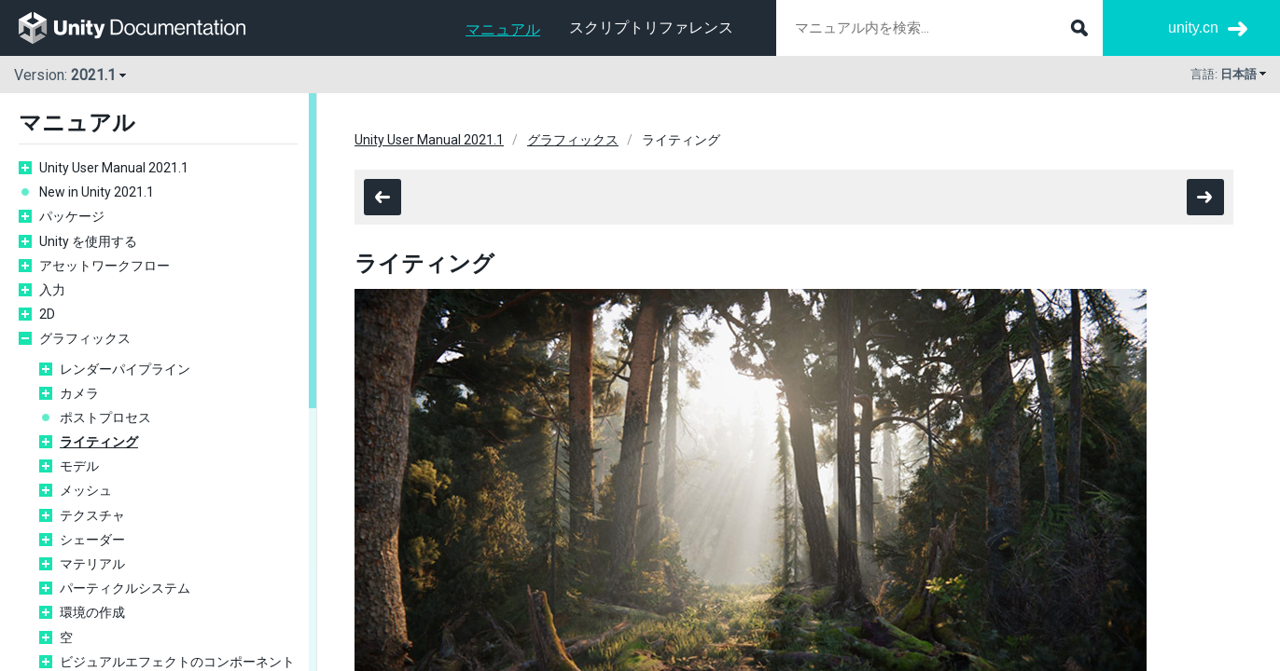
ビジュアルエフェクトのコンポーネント (179, 661)
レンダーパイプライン (125, 369)
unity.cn (1193, 27)
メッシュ (86, 490)
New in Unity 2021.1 (96, 192)
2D (47, 314)
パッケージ (71, 216)
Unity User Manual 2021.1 (113, 167)
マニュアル (503, 29)
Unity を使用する (88, 241)
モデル (79, 466)
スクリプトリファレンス (651, 27)
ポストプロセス (105, 417)
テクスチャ (92, 515)
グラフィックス (85, 338)
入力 (52, 289)
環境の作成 (92, 612)
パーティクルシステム (125, 588)
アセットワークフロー (104, 265)
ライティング (99, 441)
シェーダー (92, 539)
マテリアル (92, 563)
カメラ (79, 393)
